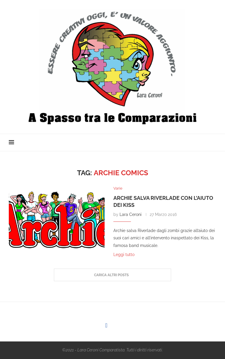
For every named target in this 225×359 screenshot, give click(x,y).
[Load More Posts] (112, 275)
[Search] (213, 142)
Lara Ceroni (131, 214)
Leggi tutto (123, 254)
